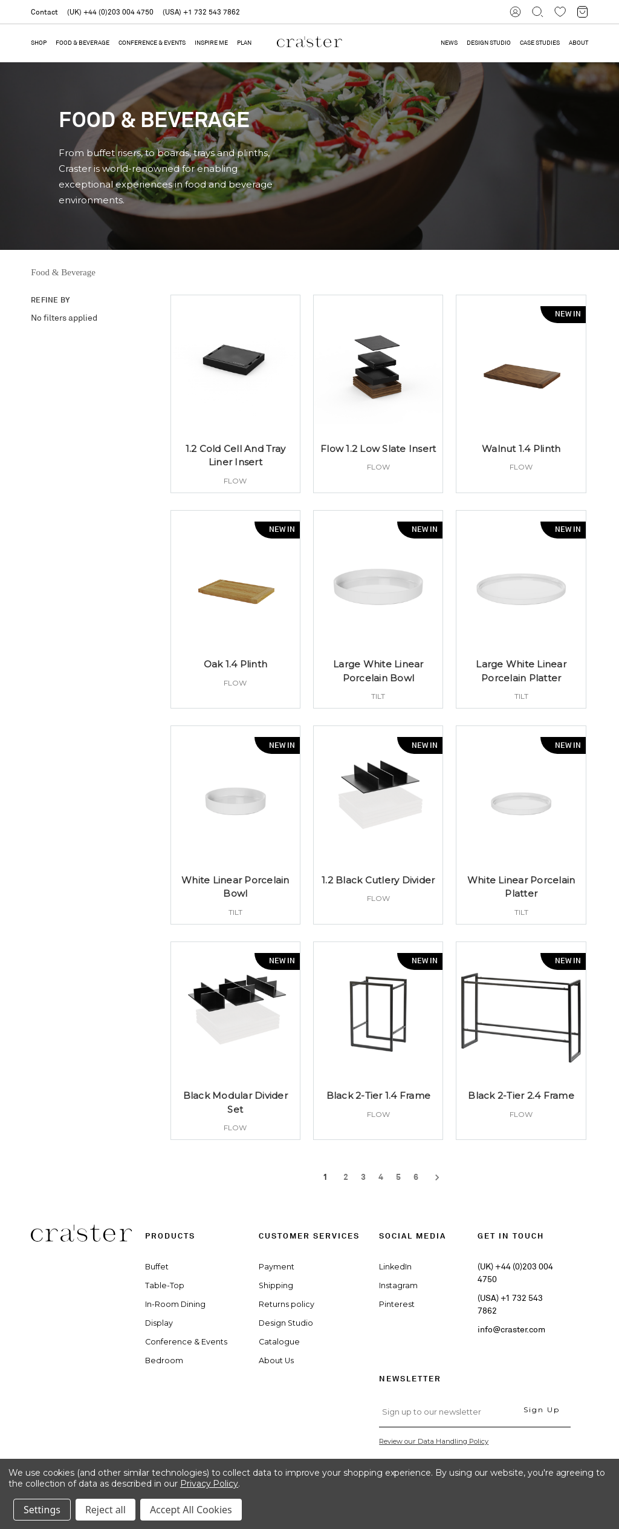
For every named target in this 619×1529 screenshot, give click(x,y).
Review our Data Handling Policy (433, 1441)
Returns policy (286, 1304)
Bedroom (164, 1360)
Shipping (276, 1285)
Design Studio (286, 1323)
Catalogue (279, 1341)
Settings (42, 1509)
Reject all (105, 1509)
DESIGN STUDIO (489, 43)
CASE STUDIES (540, 43)
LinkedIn (395, 1266)
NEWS (449, 43)
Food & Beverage (82, 43)
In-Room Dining (175, 1304)
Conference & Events (152, 43)
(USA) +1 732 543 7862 (201, 11)
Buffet (157, 1266)
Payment (276, 1266)
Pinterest (397, 1304)
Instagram (398, 1285)
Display (159, 1323)
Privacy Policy (209, 1483)
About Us (276, 1360)
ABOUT (578, 43)
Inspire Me (211, 43)
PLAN (244, 43)
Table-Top (164, 1285)
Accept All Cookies (191, 1509)
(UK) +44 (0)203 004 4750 (110, 11)
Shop (39, 43)
